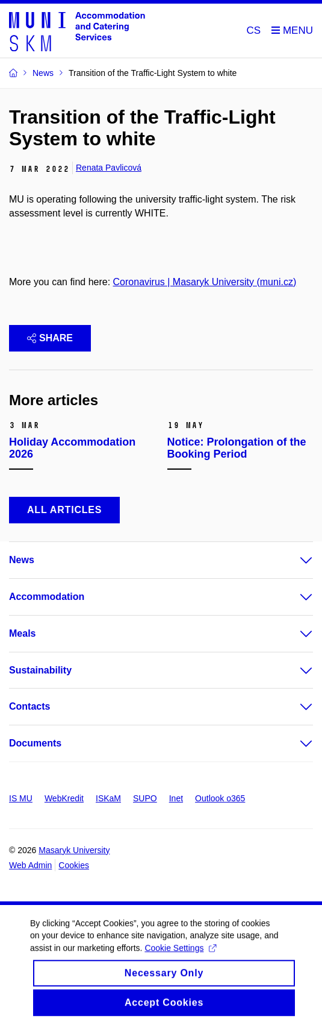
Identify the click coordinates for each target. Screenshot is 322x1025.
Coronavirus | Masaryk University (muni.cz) (205, 282)
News (21, 560)
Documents (35, 743)
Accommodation (46, 596)
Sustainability (40, 670)
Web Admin (30, 865)
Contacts (29, 706)
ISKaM (108, 798)
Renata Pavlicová (108, 167)
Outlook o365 (220, 798)
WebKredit (64, 798)
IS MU (21, 798)
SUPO (145, 798)
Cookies (73, 865)
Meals (22, 633)
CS (254, 30)
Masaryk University (74, 850)
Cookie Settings (180, 954)
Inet (176, 798)
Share (50, 338)
